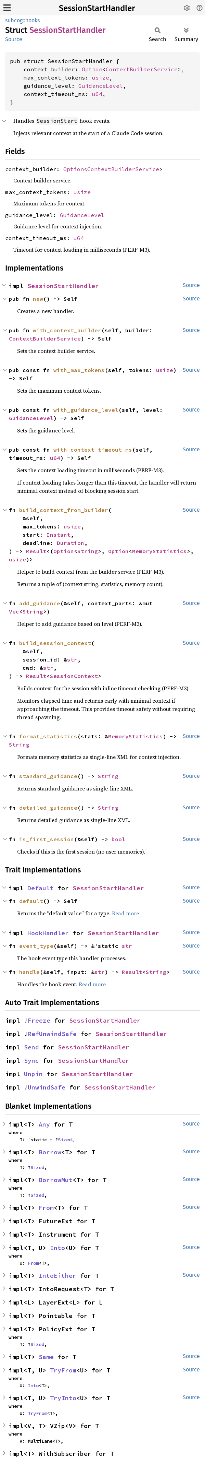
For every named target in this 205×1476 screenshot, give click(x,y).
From (46, 1208)
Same (46, 1357)
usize (100, 77)
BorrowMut (56, 1180)
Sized (65, 1139)
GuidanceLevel (100, 85)
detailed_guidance (48, 807)
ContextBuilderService (142, 69)
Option (92, 69)
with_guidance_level (85, 409)
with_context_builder (67, 330)
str (72, 659)
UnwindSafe (46, 1087)
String (87, 551)
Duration (70, 542)
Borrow (50, 1152)
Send (31, 1047)
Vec (14, 611)
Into (57, 1248)
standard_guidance (48, 776)
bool (118, 839)
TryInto (63, 1398)
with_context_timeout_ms (92, 449)
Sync (31, 1060)
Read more (125, 913)
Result (36, 551)
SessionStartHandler (97, 8)
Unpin (33, 1074)
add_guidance (39, 603)
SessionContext (74, 675)
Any (44, 1124)
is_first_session (46, 839)
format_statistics (48, 736)
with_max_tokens (79, 370)
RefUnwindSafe (52, 1034)
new (38, 298)
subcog (14, 20)
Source (13, 39)
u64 (97, 94)
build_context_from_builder (63, 510)
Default (40, 888)
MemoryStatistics (159, 551)
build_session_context (55, 643)
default (31, 900)
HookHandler (48, 933)
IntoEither (57, 1275)
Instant (59, 534)
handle (29, 971)
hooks (32, 20)
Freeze (39, 1020)
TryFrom (63, 1370)
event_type (36, 945)
